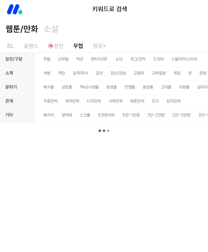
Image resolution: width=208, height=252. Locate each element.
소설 (51, 29)
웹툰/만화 (22, 29)
